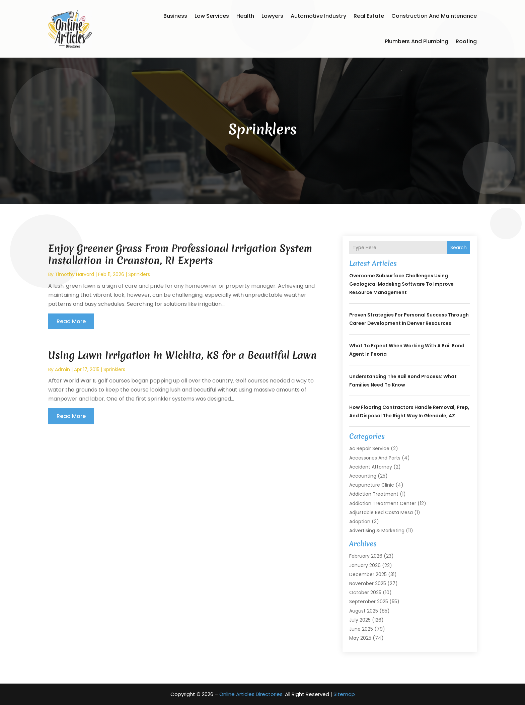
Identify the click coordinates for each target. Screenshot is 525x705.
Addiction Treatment (373, 494)
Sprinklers (139, 274)
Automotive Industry (318, 16)
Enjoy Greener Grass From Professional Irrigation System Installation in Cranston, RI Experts (180, 254)
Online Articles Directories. (251, 694)
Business (175, 16)
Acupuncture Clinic (371, 485)
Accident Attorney (370, 467)
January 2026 (365, 565)
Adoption (359, 521)
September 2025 (368, 601)
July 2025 (360, 620)
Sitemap (344, 694)
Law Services (212, 16)
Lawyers (272, 16)
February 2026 (365, 556)
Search (458, 247)
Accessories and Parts (374, 457)
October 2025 (365, 592)
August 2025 (363, 611)
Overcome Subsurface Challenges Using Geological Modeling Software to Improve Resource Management (401, 284)
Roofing (466, 41)
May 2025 (360, 638)
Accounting (362, 476)
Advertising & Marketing (376, 530)
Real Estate (369, 16)
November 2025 (367, 583)
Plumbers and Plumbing (416, 41)
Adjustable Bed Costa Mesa (381, 512)
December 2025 (368, 574)
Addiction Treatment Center (382, 503)
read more (71, 321)
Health (245, 16)
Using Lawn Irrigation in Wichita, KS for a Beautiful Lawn (182, 355)
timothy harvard (74, 274)
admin (62, 369)
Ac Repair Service (369, 448)
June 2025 (361, 629)
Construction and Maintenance (434, 16)
